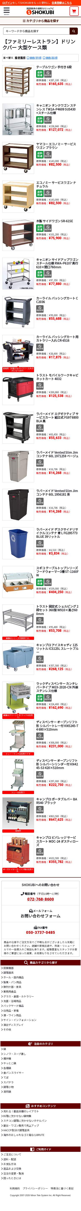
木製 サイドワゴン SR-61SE (54, 221)
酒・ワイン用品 (12, 1015)
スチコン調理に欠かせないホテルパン (25, 1121)
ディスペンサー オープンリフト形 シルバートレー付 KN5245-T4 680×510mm (57, 725)
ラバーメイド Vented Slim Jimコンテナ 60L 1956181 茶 (57, 492)
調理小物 (8, 1087)
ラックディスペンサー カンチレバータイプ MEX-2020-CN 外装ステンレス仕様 (57, 687)
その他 (7, 1029)
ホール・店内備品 (13, 977)
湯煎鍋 (7, 1092)
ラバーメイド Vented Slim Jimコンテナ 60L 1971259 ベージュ (57, 454)
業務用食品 (9, 991)
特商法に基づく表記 (62, 1188)
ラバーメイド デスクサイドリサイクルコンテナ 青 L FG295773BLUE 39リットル (57, 533)
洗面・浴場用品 (12, 1001)
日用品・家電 (11, 1010)
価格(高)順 (52, 58)
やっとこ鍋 (9, 1063)
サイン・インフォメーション (19, 1020)
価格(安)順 (35, 58)
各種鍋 (7, 1068)
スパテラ (8, 1082)
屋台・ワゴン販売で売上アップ (21, 1125)
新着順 (21, 58)
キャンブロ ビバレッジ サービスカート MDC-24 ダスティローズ (57, 841)
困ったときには (12, 1178)
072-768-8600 (40, 899)
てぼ (5, 1077)
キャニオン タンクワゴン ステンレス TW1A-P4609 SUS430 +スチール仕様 (56, 109)
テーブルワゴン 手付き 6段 (53, 67)
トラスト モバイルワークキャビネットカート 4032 (57, 377)
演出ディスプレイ (13, 1025)
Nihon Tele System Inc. (41, 1195)
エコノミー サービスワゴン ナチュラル (56, 184)
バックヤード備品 (13, 1006)
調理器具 (8, 973)
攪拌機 (7, 1058)
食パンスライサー (13, 1073)
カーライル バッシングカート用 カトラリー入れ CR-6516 (57, 338)
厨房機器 (8, 968)
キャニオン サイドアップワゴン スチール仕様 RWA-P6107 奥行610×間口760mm (57, 263)
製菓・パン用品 (12, 982)
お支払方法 (9, 1164)
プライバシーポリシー (35, 1188)
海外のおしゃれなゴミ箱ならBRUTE (23, 1135)
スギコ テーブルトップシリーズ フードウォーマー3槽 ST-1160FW (57, 572)
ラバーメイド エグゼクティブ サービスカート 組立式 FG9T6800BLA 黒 (57, 417)
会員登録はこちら (62, 3)
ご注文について (12, 1154)
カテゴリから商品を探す (40, 20)
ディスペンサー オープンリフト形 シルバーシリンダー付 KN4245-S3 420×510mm (57, 764)
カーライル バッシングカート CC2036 (57, 300)
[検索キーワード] (36, 31)
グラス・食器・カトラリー (18, 996)
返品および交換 (12, 1168)
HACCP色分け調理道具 (16, 1130)
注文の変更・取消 (13, 1173)
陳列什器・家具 (12, 987)
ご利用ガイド (40, 1149)
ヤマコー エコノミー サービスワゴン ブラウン (56, 146)
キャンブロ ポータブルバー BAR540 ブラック (56, 801)
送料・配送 (9, 1159)
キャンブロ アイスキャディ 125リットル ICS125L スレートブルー (57, 648)
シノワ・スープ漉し (14, 1054)
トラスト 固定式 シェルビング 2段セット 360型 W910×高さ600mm (57, 610)
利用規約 (15, 1188)
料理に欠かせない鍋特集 (17, 1116)
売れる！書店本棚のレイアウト (21, 1111)
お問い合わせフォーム (40, 916)
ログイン (7, 3)
